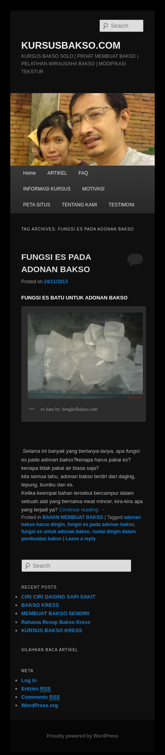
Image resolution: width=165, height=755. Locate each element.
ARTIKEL (57, 173)
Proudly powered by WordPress (82, 736)
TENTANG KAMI (79, 205)
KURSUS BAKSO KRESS (51, 630)
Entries (36, 689)
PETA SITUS (36, 205)
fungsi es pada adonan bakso (100, 524)
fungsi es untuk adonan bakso (55, 531)
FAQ (83, 173)
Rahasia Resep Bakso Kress (56, 622)
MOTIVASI (93, 189)
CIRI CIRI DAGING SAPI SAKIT (58, 597)
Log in (29, 680)
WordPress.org (39, 705)
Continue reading (82, 510)
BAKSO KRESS (40, 605)
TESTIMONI (121, 205)
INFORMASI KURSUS (47, 189)
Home (29, 173)
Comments (40, 697)
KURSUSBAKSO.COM (71, 45)
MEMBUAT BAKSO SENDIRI (55, 613)
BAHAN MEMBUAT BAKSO (72, 517)
